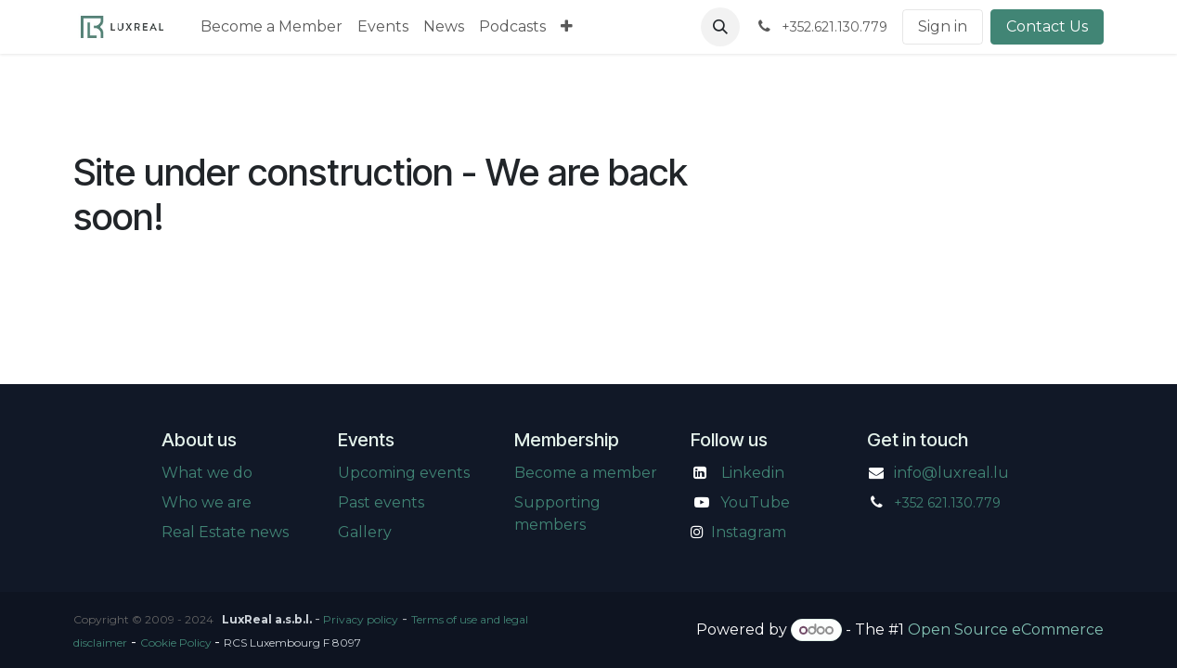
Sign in (942, 26)
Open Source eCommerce (1006, 629)
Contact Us (1047, 26)
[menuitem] (271, 26)
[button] (720, 26)
